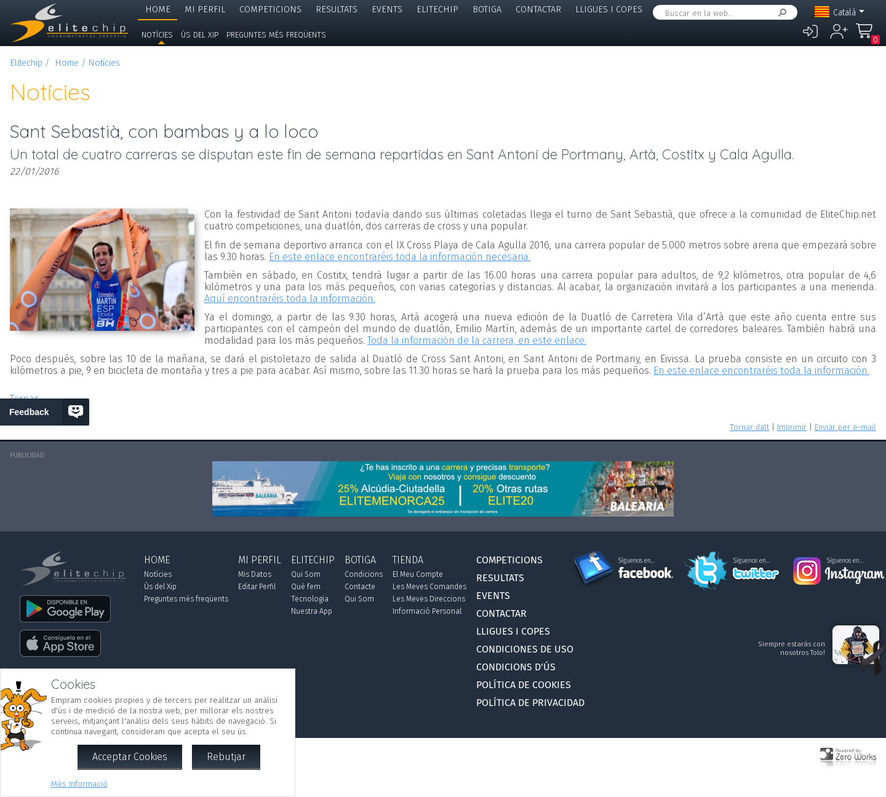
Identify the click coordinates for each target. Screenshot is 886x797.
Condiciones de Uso (524, 649)
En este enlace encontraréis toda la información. (761, 370)
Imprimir (792, 427)
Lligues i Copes (608, 9)
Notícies (157, 34)
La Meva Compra (867, 36)
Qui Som (306, 574)
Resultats (336, 9)
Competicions (270, 9)
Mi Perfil (205, 9)
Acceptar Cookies (129, 757)
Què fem (306, 586)
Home (157, 9)
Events (387, 9)
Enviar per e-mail (845, 427)
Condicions (364, 574)
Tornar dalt (749, 427)
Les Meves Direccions (429, 599)
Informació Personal (427, 611)
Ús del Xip (199, 34)
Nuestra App (311, 611)
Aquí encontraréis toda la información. (289, 298)
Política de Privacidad (530, 702)
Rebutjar (226, 757)
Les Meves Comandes (429, 586)
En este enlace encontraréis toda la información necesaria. (399, 257)
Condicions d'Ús (516, 667)
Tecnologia (310, 599)
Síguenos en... (636, 561)
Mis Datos (254, 574)
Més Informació (79, 784)
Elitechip (437, 9)
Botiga (487, 9)
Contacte (360, 586)
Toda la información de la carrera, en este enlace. (476, 340)
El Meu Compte (418, 574)
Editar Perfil (257, 586)
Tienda (408, 560)
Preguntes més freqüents (276, 34)
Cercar (780, 12)
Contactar (538, 9)
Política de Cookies (523, 685)
